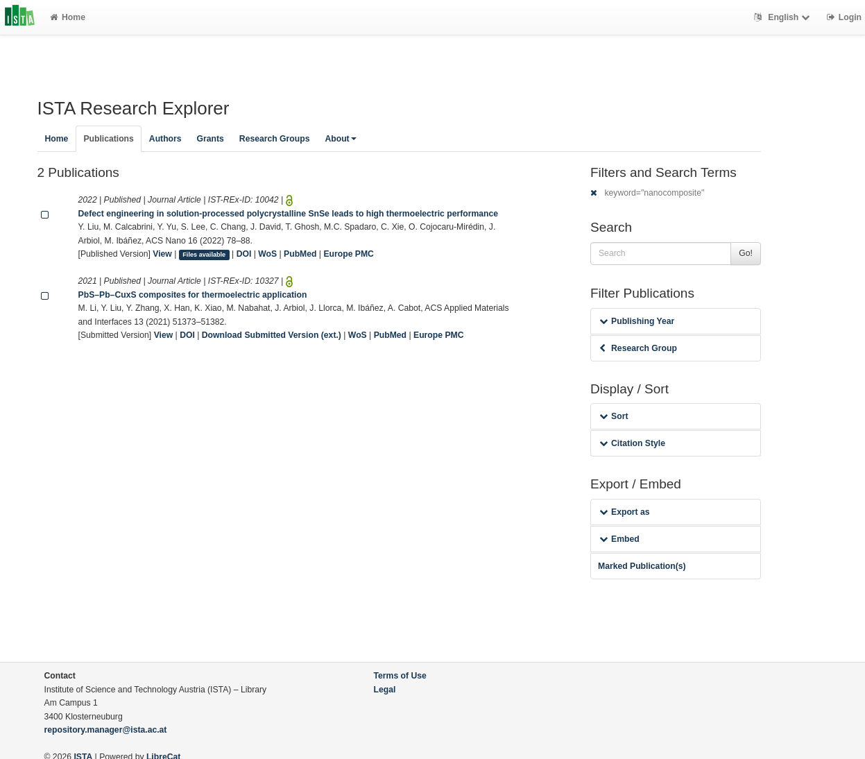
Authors (165, 139)
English (783, 17)
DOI (244, 254)
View (162, 254)
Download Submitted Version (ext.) (271, 335)
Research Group (638, 348)
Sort (613, 416)
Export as (624, 512)
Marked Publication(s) (642, 566)
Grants (210, 139)
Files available (203, 254)
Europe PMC (348, 254)
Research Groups (274, 139)
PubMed (300, 254)
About (340, 139)
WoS (267, 254)
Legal (385, 689)
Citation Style (632, 443)
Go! (746, 253)
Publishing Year (636, 321)
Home (67, 17)
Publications (108, 139)
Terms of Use (400, 676)
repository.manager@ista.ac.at (105, 730)
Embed (619, 539)
